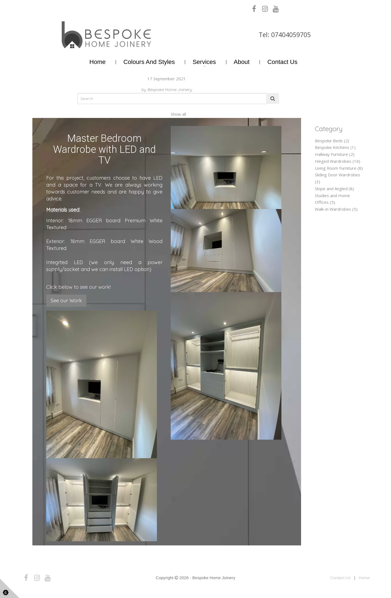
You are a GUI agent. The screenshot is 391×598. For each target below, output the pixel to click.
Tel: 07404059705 (285, 34)
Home (97, 61)
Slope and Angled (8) (334, 188)
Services (204, 61)
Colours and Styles (149, 61)
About (242, 61)
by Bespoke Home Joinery (166, 89)
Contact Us (282, 61)
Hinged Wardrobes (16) (337, 161)
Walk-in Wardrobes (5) (336, 209)
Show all (178, 114)
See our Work (66, 300)
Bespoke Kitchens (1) (335, 147)
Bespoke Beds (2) (332, 140)
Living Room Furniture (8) (339, 168)
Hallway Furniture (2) (334, 154)
